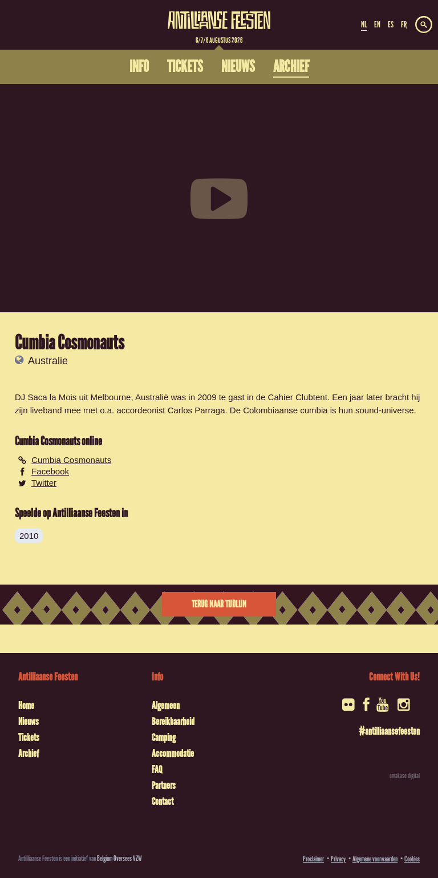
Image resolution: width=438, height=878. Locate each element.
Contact (162, 801)
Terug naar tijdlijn (219, 604)
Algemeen (166, 705)
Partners (164, 785)
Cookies (412, 859)
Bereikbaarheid (173, 721)
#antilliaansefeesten (389, 731)
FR (404, 24)
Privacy (338, 859)
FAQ (157, 769)
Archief (28, 753)
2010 (28, 536)
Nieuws (28, 721)
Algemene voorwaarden (375, 859)
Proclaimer (313, 859)
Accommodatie (173, 753)
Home (26, 705)
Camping (164, 737)
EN (377, 24)
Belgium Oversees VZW (119, 858)
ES (391, 24)
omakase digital (405, 776)
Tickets (28, 737)
